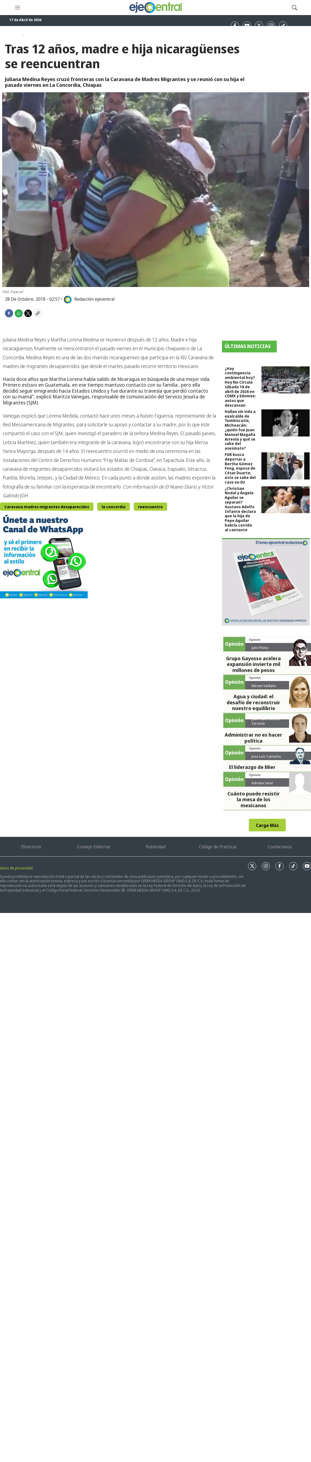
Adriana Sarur (262, 782)
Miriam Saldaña (264, 685)
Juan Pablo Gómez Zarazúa (266, 721)
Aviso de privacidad (16, 868)
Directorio (31, 847)
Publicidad (156, 847)
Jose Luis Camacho (266, 756)
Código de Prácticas (218, 847)
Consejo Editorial (93, 847)
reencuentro (150, 506)
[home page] (156, 7)
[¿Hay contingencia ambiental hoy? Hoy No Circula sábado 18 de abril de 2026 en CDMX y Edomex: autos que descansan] (285, 379)
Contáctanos (280, 847)
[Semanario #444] (266, 582)
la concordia (113, 506)
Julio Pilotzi (260, 647)
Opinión (255, 639)
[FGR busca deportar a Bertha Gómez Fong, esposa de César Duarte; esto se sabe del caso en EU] (285, 465)
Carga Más (267, 825)
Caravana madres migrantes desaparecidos (46, 506)
